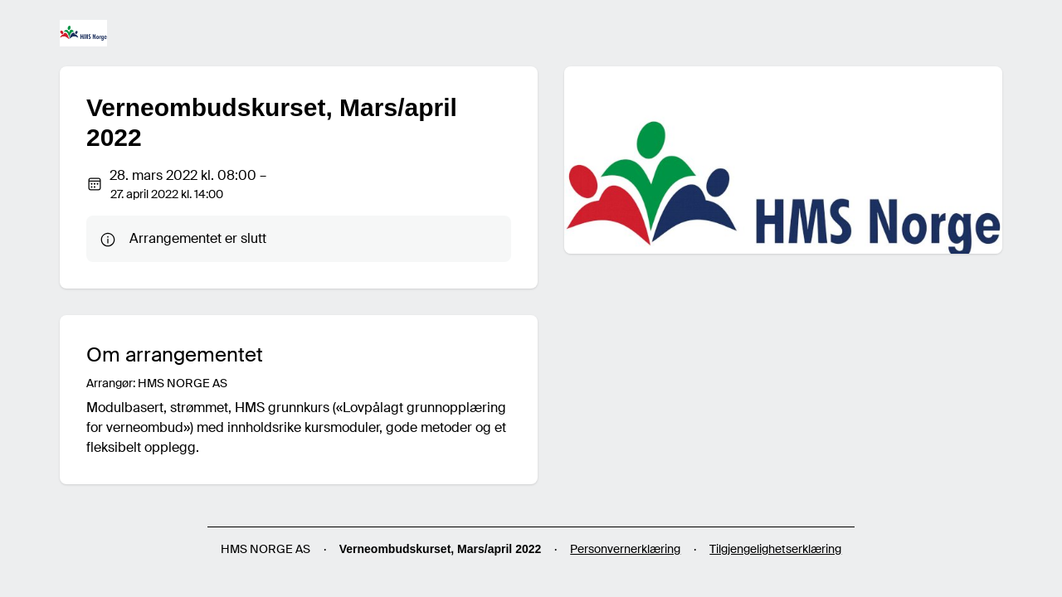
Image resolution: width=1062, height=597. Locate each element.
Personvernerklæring (625, 548)
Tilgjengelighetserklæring (775, 548)
